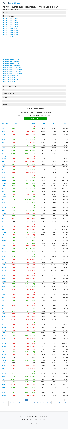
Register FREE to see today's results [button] (35, 119)
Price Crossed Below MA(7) (10, 29)
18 (50, 400)
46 (7, 405)
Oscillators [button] (6, 90)
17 (47, 400)
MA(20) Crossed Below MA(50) (11, 61)
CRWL (4, 265)
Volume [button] (5, 97)
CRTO (4, 248)
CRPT (4, 243)
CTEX (4, 319)
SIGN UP (55, 7)
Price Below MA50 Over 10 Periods (12, 81)
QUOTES (15, 7)
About (23, 419)
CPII (3, 142)
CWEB (4, 395)
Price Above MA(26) (8, 43)
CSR (3, 303)
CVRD (4, 382)
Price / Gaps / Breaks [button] (10, 86)
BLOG (21, 7)
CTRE (4, 338)
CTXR (4, 352)
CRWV (4, 270)
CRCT (4, 197)
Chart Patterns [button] (8, 101)
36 (40, 402)
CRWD (4, 259)
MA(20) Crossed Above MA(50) (11, 59)
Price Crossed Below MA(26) (10, 33)
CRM (3, 224)
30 (22, 402)
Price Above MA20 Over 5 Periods (12, 67)
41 (56, 402)
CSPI (3, 300)
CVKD (4, 371)
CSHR (4, 295)
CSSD (3, 305)
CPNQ (4, 156)
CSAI (3, 278)
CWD (3, 393)
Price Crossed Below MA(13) (10, 31)
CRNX (4, 240)
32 (28, 402)
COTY (4, 126)
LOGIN (48, 7)
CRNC (4, 237)
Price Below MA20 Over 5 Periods (12, 75)
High (44, 123)
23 (66, 400)
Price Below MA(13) (8, 51)
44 (65, 402)
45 (3, 405)
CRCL (3, 191)
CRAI (3, 178)
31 (25, 402)
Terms (29, 419)
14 (38, 400)
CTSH (4, 344)
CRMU (4, 235)
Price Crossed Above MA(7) (10, 18)
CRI (3, 218)
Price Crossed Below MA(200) (11, 37)
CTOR (4, 335)
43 (62, 402)
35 (37, 402)
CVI (3, 368)
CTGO (4, 322)
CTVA (4, 346)
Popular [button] (6, 12)
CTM (3, 325)
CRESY (4, 207)
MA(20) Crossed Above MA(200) (11, 63)
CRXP (3, 273)
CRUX (4, 251)
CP (3, 129)
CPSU (3, 172)
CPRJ (3, 161)
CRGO (4, 213)
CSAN (4, 281)
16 (44, 400)
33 (31, 402)
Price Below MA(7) (8, 49)
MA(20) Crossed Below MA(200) (11, 65)
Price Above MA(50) (8, 45)
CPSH (3, 167)
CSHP (3, 292)
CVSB (3, 387)
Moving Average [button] (8, 16)
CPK (3, 148)
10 (26, 400)
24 (3, 402)
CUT (3, 365)
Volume (65, 123)
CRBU (4, 183)
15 (41, 400)
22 (63, 400)
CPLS (3, 153)
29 (19, 402)
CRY (3, 276)
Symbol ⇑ (5, 123)
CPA (3, 131)
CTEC (4, 316)
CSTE (3, 308)
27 (13, 402)
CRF (3, 210)
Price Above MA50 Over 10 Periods (12, 73)
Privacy (35, 419)
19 (53, 400)
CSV (3, 311)
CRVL (3, 254)
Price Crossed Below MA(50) (10, 35)
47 (10, 405)
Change (32, 123)
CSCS (3, 289)
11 (29, 400)
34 (34, 402)
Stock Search (42, 419)
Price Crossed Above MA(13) (10, 21)
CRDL (3, 202)
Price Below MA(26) (8, 53)
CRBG (4, 180)
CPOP (4, 159)
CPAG (4, 137)
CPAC (3, 134)
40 (53, 402)
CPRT (4, 164)
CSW (3, 314)
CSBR (3, 286)
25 (7, 402)
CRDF (3, 199)
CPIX (3, 145)
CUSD (4, 363)
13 (35, 400)
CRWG (4, 262)
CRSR (3, 246)
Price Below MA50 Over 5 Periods (12, 79)
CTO (3, 333)
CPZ (3, 175)
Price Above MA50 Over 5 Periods (12, 71)
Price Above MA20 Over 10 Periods (12, 69)
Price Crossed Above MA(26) (10, 23)
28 (16, 402)
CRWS (4, 267)
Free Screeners (31, 7)
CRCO (4, 194)
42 (59, 402)
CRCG (4, 188)
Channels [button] (6, 105)
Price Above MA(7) (8, 39)
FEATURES (6, 7)
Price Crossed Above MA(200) (11, 27)
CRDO (4, 205)
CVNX (4, 376)
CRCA (4, 186)
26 (10, 402)
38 (47, 402)
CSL (3, 297)
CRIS (3, 221)
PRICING (42, 7)
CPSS (3, 169)
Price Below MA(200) (8, 57)
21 (60, 400)
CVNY (4, 379)
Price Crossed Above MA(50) (10, 25)
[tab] (34, 12)
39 (50, 402)
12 (32, 400)
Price (15, 123)
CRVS (3, 256)
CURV (4, 357)
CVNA (4, 373)
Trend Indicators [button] (8, 94)
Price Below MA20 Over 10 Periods (12, 77)
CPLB (3, 150)
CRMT (4, 232)
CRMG (4, 227)
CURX (4, 360)
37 (43, 402)
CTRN (4, 341)
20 (56, 400)
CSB (3, 284)
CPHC (4, 139)
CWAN (4, 390)
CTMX (4, 327)
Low (54, 123)
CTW (3, 349)
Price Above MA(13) (8, 41)
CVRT (4, 384)
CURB (4, 354)
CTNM (4, 330)
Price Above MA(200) (8, 47)
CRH (3, 216)
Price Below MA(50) (8, 55)
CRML (4, 229)
